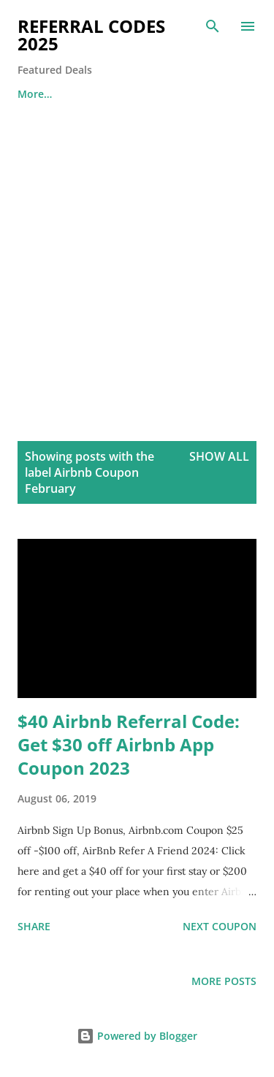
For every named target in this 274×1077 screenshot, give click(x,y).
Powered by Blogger (137, 1036)
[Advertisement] (137, 256)
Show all (219, 456)
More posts (223, 981)
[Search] (212, 26)
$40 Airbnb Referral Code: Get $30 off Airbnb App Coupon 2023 (129, 744)
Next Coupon (219, 926)
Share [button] (34, 926)
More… (35, 94)
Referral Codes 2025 (91, 34)
